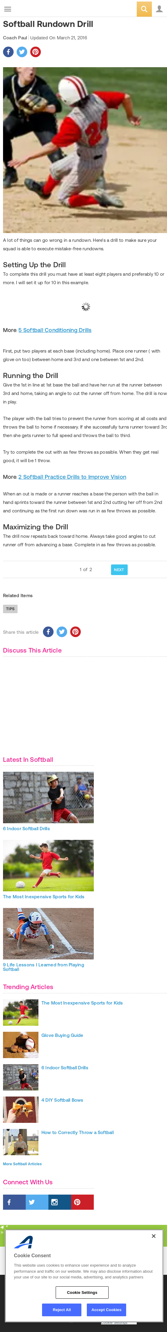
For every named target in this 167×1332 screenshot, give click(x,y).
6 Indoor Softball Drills (26, 828)
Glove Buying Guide (62, 1035)
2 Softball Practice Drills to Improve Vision (72, 477)
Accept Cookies (106, 1309)
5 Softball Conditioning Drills (54, 330)
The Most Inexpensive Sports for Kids (44, 896)
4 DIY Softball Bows (62, 1100)
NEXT (119, 569)
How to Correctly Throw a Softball (77, 1132)
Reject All (62, 1309)
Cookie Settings (114, 1322)
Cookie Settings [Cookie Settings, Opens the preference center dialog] (82, 1292)
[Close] (153, 1236)
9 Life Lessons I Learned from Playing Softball (43, 967)
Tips (10, 609)
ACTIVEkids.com (35, 9)
